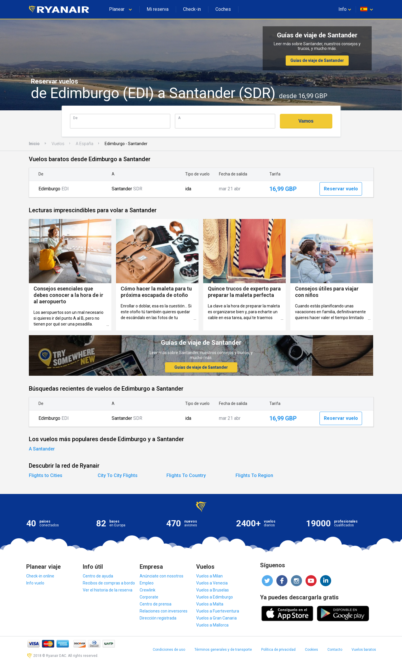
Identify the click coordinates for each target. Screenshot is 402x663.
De (75, 118)
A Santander (42, 449)
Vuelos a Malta (209, 604)
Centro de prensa (155, 604)
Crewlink (147, 590)
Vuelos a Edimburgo (214, 597)
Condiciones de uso (169, 650)
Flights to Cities (45, 475)
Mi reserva (157, 9)
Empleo (147, 583)
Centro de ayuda (98, 576)
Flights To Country (186, 475)
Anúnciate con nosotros (161, 576)
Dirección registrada (158, 618)
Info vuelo (35, 583)
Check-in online (40, 576)
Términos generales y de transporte (223, 650)
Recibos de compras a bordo (109, 583)
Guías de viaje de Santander (317, 60)
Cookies (311, 650)
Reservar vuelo (341, 189)
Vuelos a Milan (209, 576)
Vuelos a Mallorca (212, 625)
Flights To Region (254, 475)
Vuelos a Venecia (212, 583)
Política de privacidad (278, 650)
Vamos (306, 121)
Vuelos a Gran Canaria (216, 618)
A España (84, 143)
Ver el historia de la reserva (107, 590)
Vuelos (58, 143)
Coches (223, 9)
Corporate (149, 597)
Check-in (192, 9)
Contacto (334, 650)
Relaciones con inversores (163, 611)
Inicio (34, 143)
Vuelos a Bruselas (212, 590)
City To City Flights (118, 475)
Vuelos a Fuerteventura (217, 611)
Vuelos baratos (364, 650)
